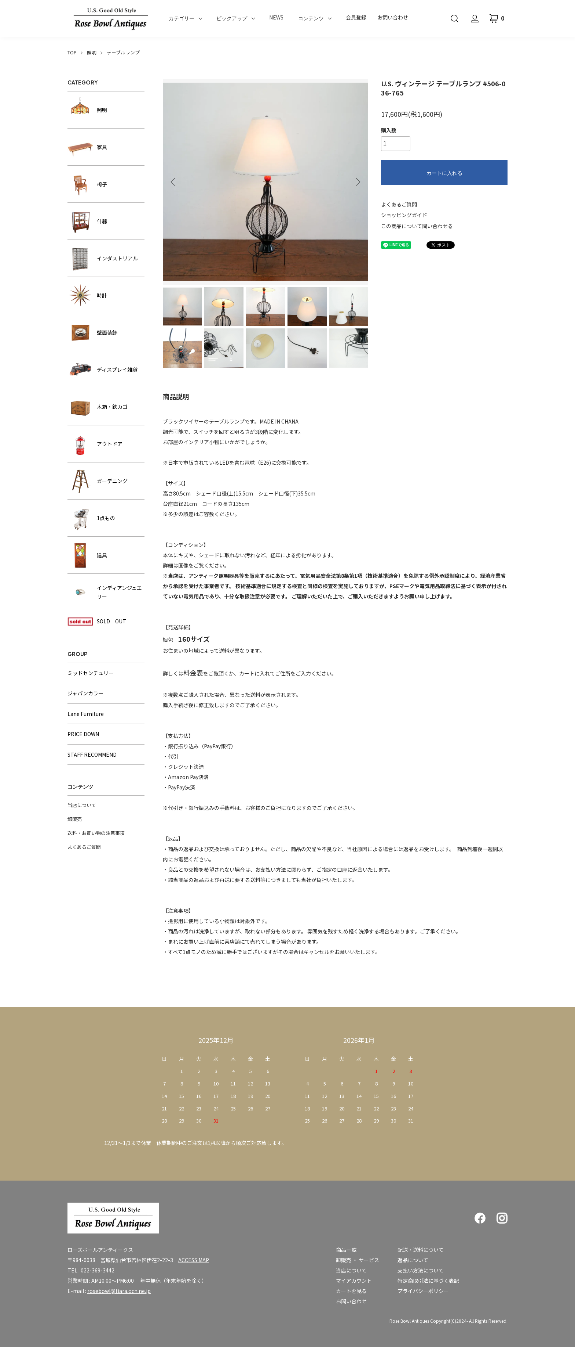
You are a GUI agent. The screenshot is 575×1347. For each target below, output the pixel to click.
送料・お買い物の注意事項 (96, 832)
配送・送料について (421, 1249)
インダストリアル (102, 258)
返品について (413, 1260)
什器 (87, 221)
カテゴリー (181, 18)
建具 (87, 555)
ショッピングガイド (404, 215)
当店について (81, 805)
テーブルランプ (123, 52)
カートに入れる (444, 173)
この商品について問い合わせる (417, 226)
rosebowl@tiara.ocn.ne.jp (119, 1290)
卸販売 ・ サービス (357, 1260)
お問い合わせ (392, 17)
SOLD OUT (96, 621)
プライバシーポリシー (423, 1290)
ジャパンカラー (85, 693)
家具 (87, 147)
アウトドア (94, 444)
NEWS (276, 17)
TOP (72, 52)
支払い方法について (421, 1270)
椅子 (87, 184)
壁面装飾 (92, 332)
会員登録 (356, 17)
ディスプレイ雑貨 (102, 369)
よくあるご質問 (399, 204)
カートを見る (351, 1290)
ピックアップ (231, 18)
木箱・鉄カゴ (97, 406)
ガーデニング (97, 481)
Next (357, 181)
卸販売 (74, 818)
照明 (91, 52)
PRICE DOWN (83, 734)
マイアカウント (354, 1280)
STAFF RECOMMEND (92, 754)
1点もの (91, 518)
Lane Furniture (85, 713)
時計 (87, 295)
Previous (173, 181)
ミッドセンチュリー (90, 673)
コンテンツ (311, 18)
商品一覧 (346, 1249)
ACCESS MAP (193, 1260)
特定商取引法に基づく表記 (428, 1280)
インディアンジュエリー (104, 592)
